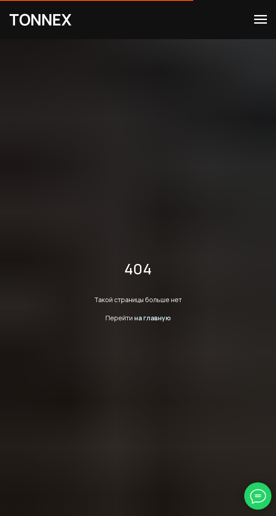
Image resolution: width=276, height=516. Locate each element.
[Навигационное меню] (260, 19)
